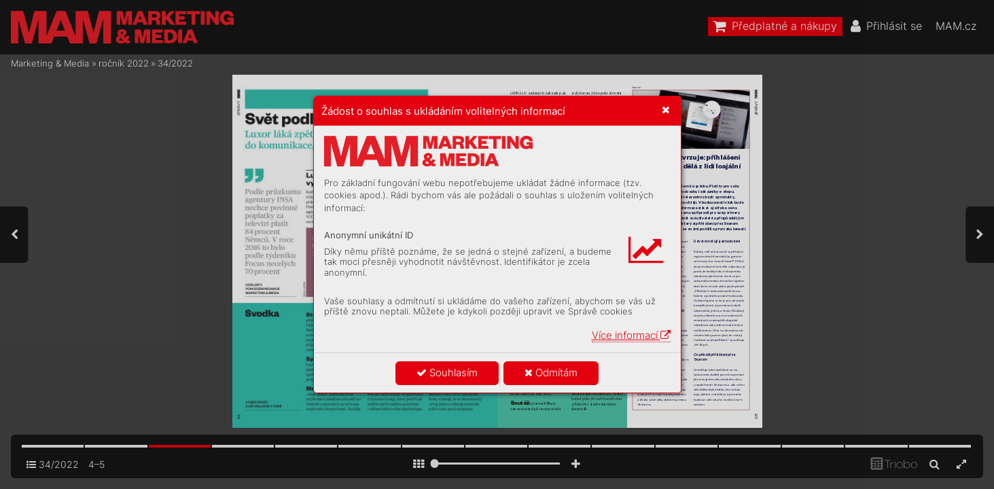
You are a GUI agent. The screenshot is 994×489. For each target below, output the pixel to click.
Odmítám (551, 372)
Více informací (631, 335)
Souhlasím (447, 372)
